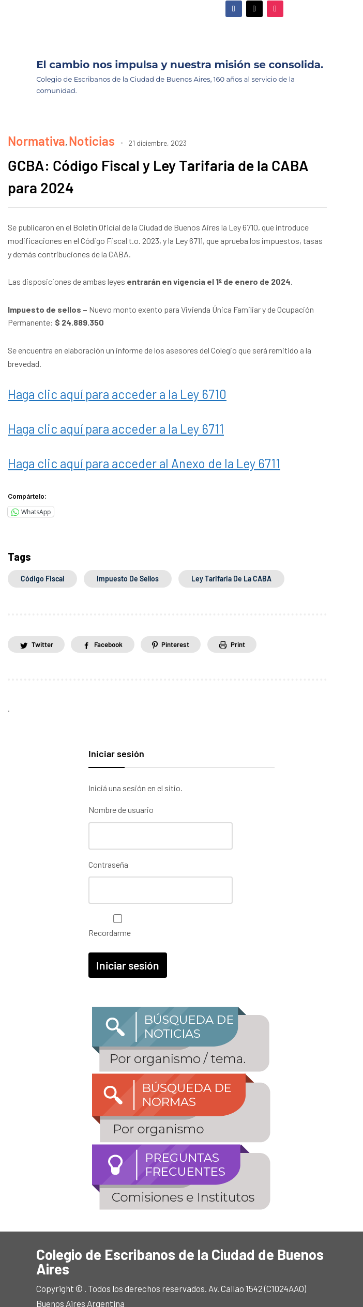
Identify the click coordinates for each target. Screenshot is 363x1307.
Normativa (27, 137)
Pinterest (188, 618)
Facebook (115, 618)
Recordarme (115, 894)
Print (255, 618)
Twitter (44, 618)
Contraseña (108, 836)
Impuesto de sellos (128, 552)
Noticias (64, 137)
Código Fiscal (42, 552)
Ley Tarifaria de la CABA (231, 552)
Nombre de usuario (121, 785)
